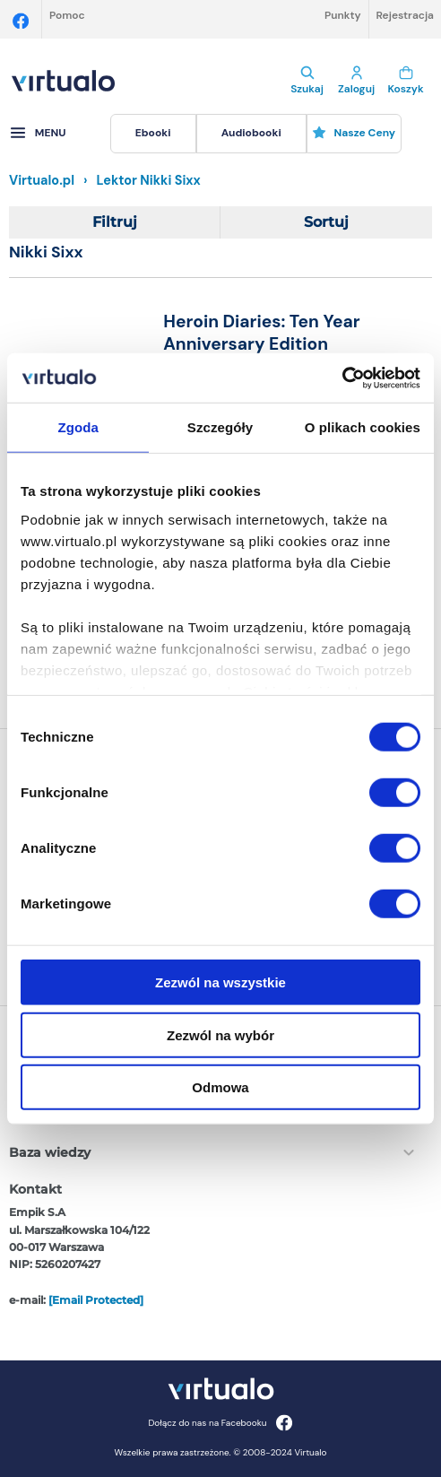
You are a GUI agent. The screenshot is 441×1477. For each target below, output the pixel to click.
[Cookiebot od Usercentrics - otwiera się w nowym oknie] (342, 377)
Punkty (342, 15)
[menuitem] (153, 133)
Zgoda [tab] (78, 427)
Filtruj (114, 221)
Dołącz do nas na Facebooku (220, 1422)
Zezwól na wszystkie (220, 982)
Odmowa (220, 1087)
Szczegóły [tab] (220, 427)
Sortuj (326, 221)
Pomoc (67, 15)
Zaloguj (356, 80)
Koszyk (405, 80)
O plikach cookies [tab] (362, 427)
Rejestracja (405, 15)
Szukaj (307, 80)
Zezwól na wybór (220, 1034)
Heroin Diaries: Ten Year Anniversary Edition (261, 332)
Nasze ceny (353, 133)
